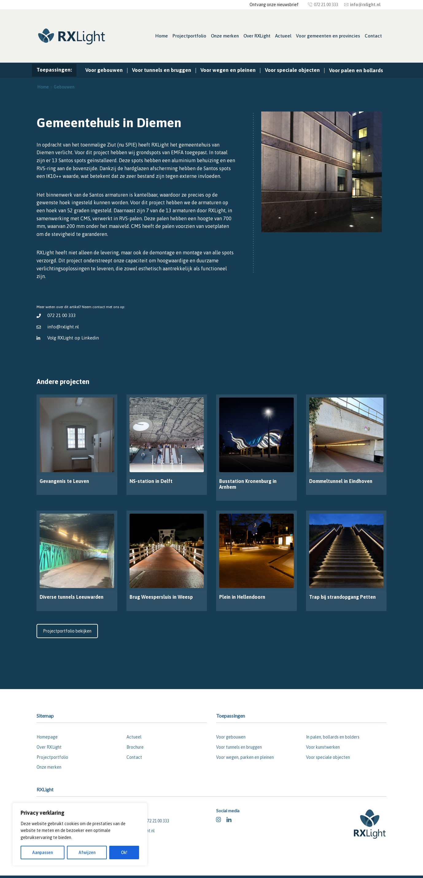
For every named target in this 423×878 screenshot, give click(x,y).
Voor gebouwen (104, 70)
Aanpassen (42, 852)
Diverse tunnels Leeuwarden (71, 597)
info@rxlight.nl (63, 326)
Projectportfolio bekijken (67, 631)
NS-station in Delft (151, 481)
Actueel (283, 35)
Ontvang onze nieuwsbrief (274, 4)
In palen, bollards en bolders (332, 737)
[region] (79, 834)
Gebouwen (64, 86)
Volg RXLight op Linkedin (73, 337)
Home (161, 35)
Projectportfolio (189, 35)
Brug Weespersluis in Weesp (161, 597)
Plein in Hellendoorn (242, 597)
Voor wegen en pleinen (228, 70)
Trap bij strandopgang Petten (342, 597)
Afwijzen (87, 852)
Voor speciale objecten (292, 70)
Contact (373, 35)
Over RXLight (256, 35)
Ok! (124, 852)
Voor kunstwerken (323, 747)
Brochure (135, 747)
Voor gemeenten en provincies (328, 35)
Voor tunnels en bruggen (161, 70)
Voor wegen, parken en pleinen (245, 757)
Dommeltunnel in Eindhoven (340, 481)
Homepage (47, 737)
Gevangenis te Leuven (64, 481)
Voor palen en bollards (356, 70)
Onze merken (225, 35)
